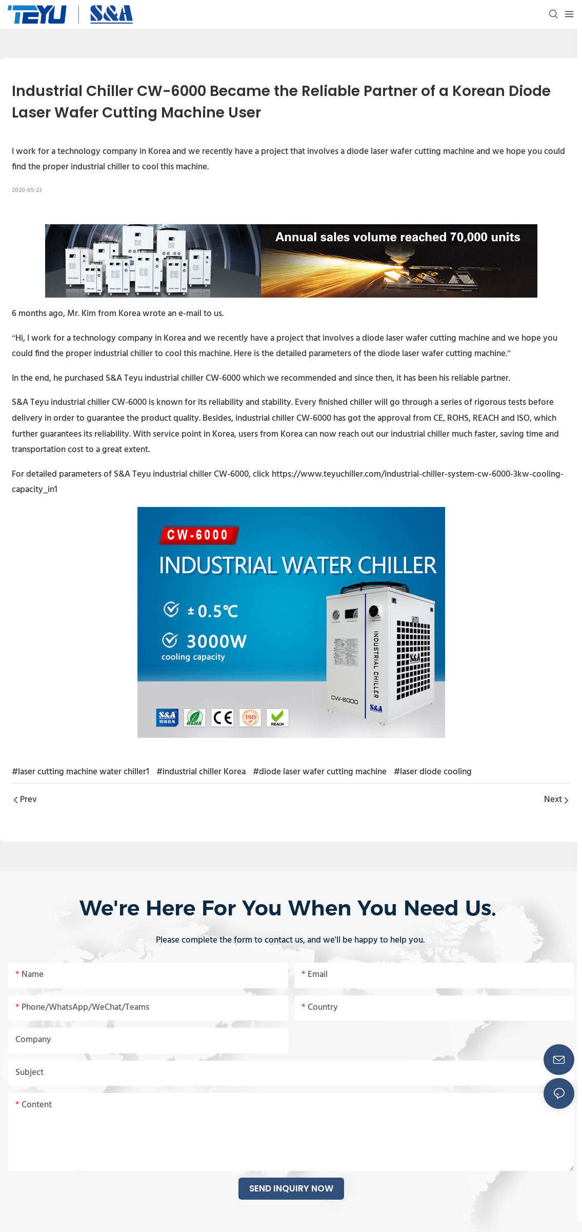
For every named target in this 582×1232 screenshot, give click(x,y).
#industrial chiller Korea (201, 772)
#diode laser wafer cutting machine (320, 772)
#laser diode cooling (433, 772)
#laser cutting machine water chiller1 (80, 772)
